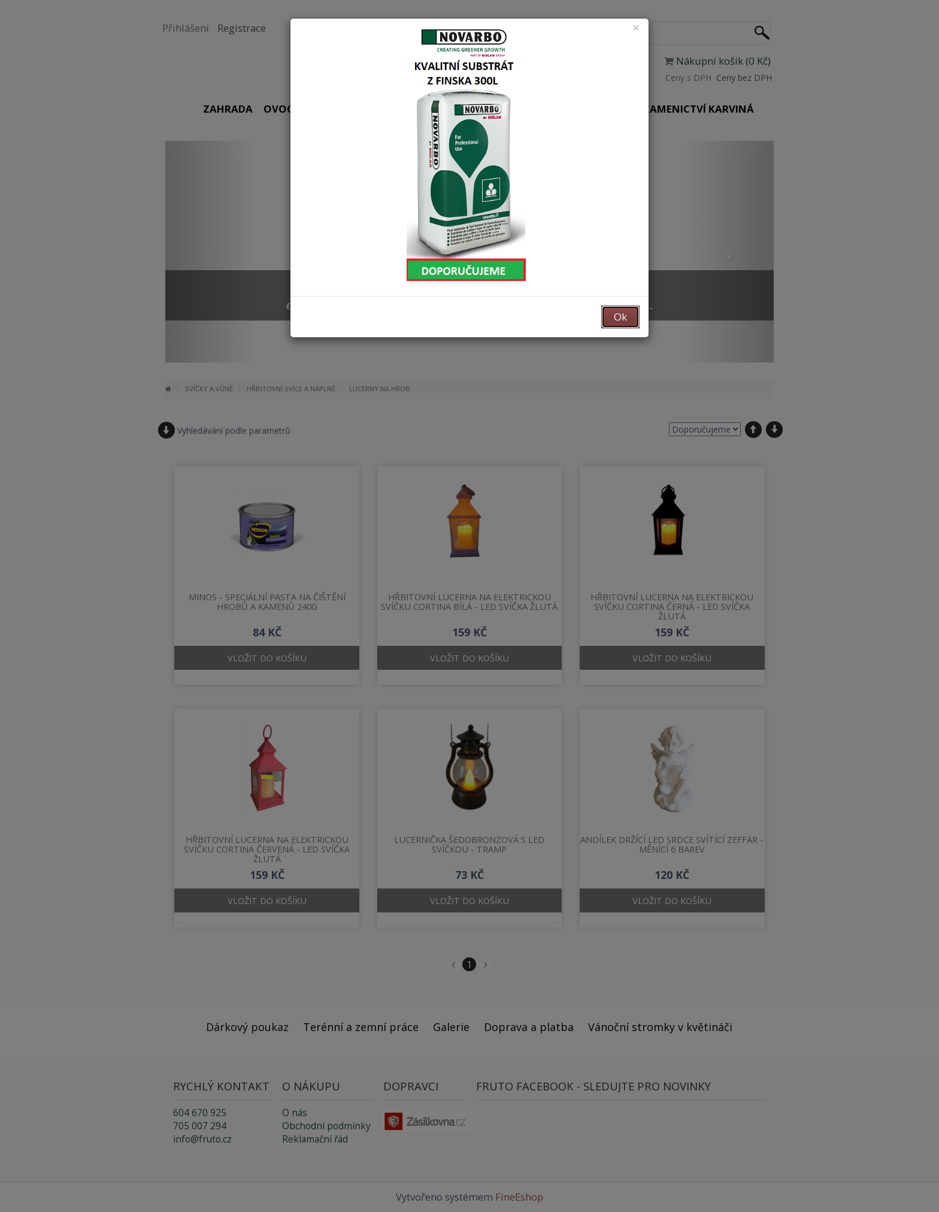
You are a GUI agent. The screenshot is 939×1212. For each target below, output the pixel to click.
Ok (620, 317)
